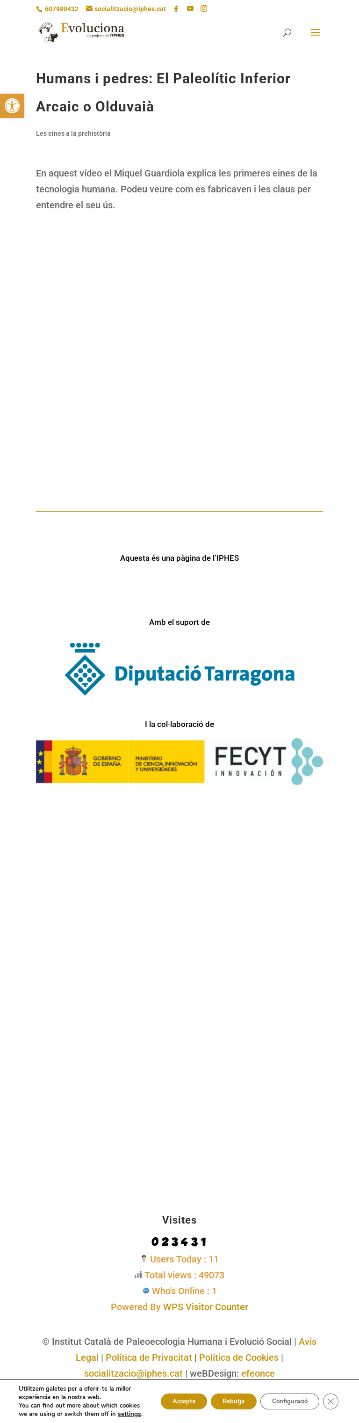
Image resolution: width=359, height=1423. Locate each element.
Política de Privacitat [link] (149, 1357)
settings (47, 1414)
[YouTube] (190, 8)
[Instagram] (204, 8)
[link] (12, 106)
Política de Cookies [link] (239, 1357)
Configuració (285, 1397)
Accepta (166, 1397)
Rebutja (222, 1397)
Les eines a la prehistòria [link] (73, 133)
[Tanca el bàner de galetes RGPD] (330, 1397)
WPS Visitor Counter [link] (205, 1307)
